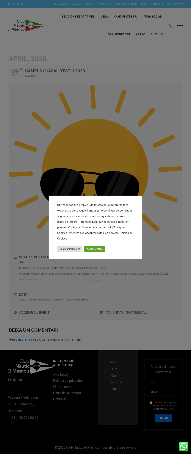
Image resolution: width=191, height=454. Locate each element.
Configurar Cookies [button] (70, 249)
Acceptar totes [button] (95, 249)
